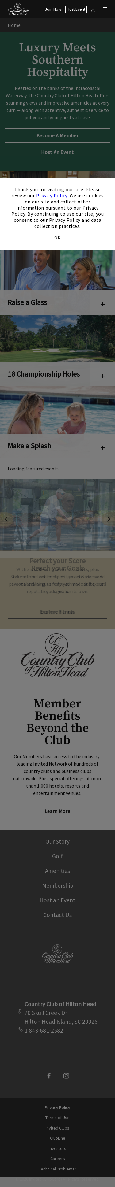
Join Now (53, 9)
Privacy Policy (51, 195)
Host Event (76, 9)
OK (57, 237)
